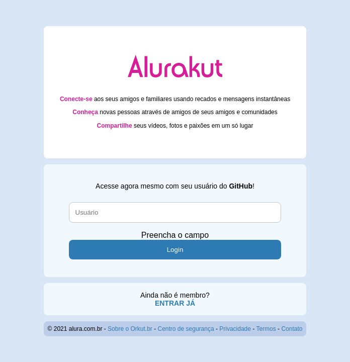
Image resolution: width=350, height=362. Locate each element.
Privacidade (235, 328)
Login (175, 249)
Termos (266, 328)
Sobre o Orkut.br (130, 328)
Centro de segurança (186, 328)
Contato (291, 328)
